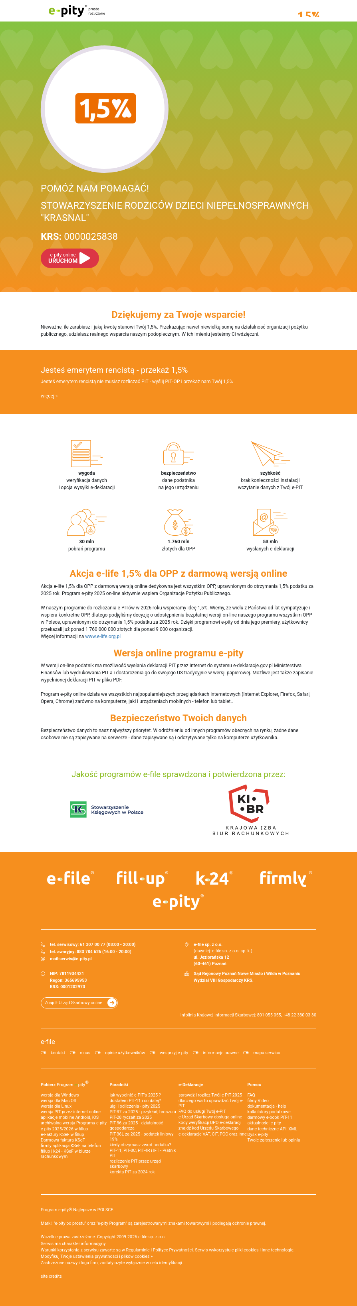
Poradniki (119, 1084)
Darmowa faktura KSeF (63, 1140)
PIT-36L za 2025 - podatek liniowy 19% (142, 1137)
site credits (51, 1276)
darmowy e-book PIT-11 (270, 1117)
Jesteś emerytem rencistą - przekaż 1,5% (114, 370)
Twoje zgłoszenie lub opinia (274, 1140)
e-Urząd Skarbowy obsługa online (210, 1117)
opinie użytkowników (125, 1052)
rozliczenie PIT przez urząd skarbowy (135, 1164)
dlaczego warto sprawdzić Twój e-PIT (210, 1103)
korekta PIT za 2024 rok (132, 1172)
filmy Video (258, 1100)
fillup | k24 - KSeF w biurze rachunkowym (66, 1154)
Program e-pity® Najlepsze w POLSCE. (77, 1209)
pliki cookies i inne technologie (264, 1250)
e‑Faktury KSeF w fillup (62, 1134)
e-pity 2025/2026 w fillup (64, 1129)
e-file (48, 1042)
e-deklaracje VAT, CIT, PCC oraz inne (212, 1134)
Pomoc (254, 1084)
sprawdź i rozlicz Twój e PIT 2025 (210, 1095)
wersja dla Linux (56, 1106)
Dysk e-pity (258, 1134)
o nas (85, 1052)
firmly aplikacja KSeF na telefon (71, 1145)
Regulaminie (138, 1250)
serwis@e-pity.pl (76, 958)
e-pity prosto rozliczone (77, 11)
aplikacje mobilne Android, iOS (70, 1117)
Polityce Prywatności (173, 1250)
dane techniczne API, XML (273, 1129)
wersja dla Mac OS (58, 1100)
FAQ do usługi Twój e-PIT (202, 1111)
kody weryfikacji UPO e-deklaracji (210, 1122)
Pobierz (65, 1083)
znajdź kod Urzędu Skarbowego (208, 1128)
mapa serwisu (266, 1052)
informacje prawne (220, 1052)
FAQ (252, 1095)
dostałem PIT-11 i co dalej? (135, 1100)
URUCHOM (62, 258)
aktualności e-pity (264, 1123)
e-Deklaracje (190, 1084)
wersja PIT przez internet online (71, 1111)
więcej (47, 396)
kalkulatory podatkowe (269, 1111)
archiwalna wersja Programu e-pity (74, 1123)
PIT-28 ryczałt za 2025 (131, 1117)
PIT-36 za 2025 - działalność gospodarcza (136, 1125)
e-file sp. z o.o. (152, 1236)
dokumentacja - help (267, 1106)
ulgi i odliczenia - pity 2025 (135, 1106)
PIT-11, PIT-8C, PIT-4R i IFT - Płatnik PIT (143, 1153)
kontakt (58, 1052)
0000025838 (79, 236)
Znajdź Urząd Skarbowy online (73, 1002)
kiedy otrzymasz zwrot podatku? (140, 1144)
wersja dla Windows (60, 1095)
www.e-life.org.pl (103, 636)
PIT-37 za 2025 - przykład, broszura (143, 1111)
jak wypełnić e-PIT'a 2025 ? (135, 1095)
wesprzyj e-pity (174, 1052)
